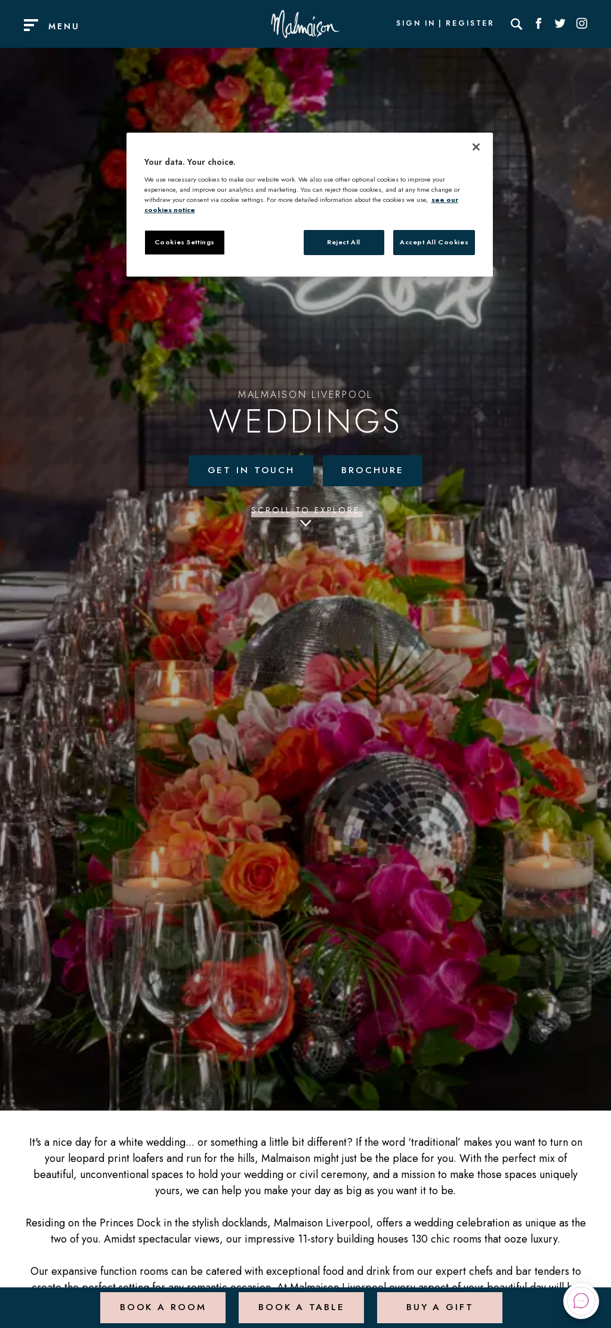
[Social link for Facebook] (539, 24)
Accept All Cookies (434, 242)
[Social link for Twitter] (560, 24)
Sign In (416, 24)
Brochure (373, 470)
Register (470, 24)
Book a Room (162, 1301)
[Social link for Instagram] (581, 24)
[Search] (517, 24)
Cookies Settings (185, 242)
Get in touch (250, 470)
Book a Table (300, 1301)
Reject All (343, 242)
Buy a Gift (439, 1301)
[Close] (476, 147)
